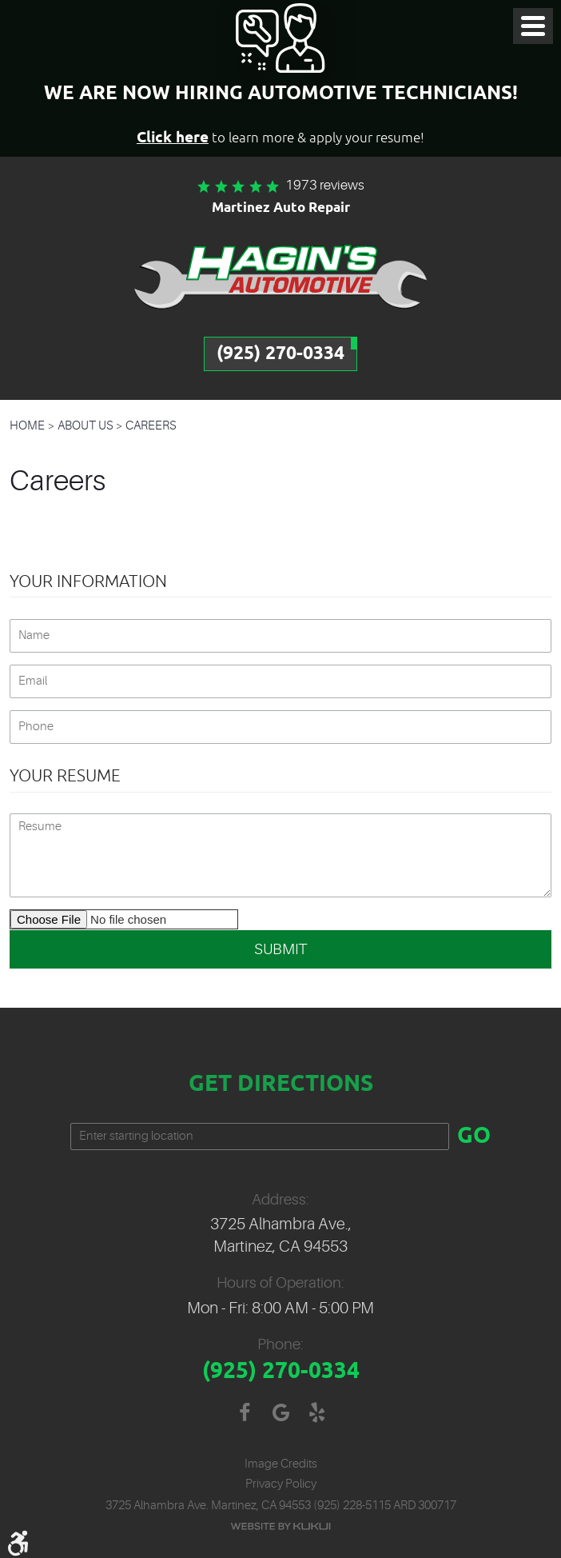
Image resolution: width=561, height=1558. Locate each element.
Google (281, 1413)
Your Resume (65, 775)
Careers (151, 426)
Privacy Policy (280, 1484)
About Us (85, 426)
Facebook (245, 1413)
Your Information (88, 581)
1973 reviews (324, 185)
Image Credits (281, 1464)
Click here (173, 138)
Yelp (317, 1413)
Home (27, 426)
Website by (280, 1526)
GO (474, 1136)
